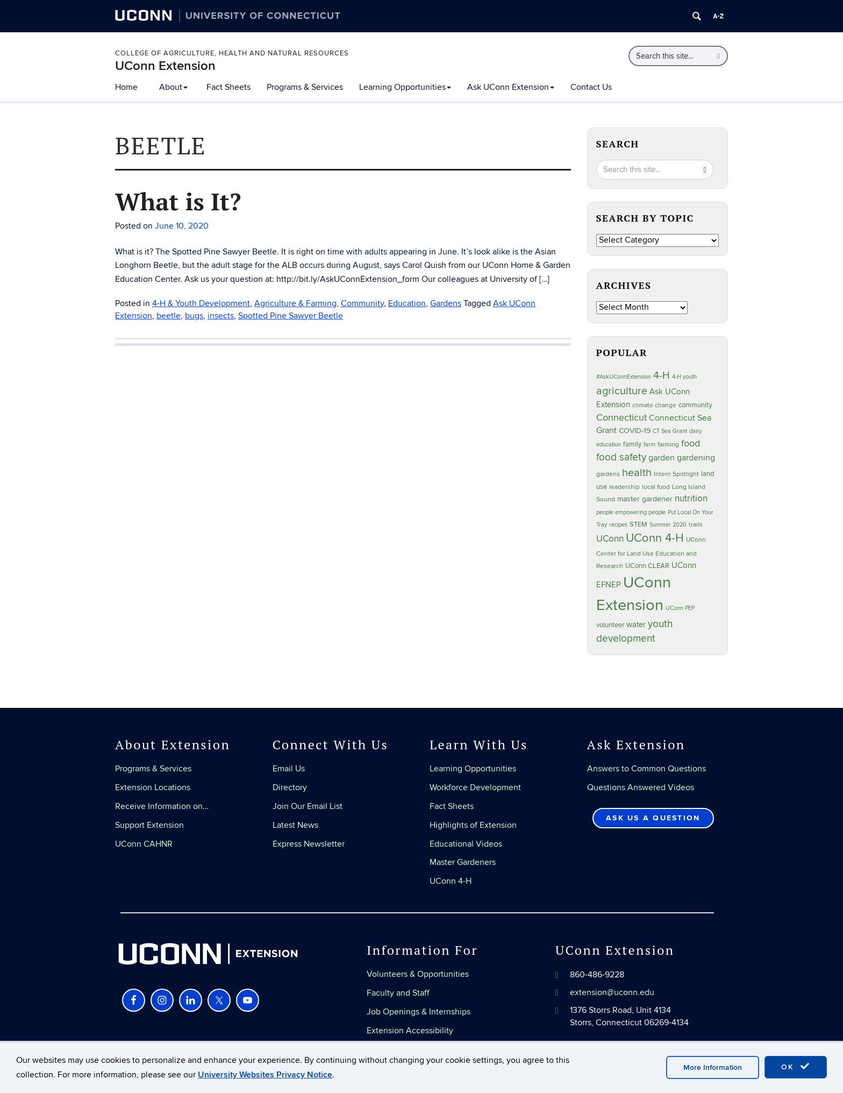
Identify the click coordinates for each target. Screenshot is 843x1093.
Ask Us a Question (653, 817)
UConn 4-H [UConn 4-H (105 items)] (655, 538)
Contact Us (591, 87)
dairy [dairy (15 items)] (695, 431)
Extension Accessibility (410, 1030)
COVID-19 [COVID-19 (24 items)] (635, 431)
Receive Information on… (162, 806)
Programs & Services (305, 87)
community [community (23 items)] (695, 405)
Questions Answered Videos (640, 787)
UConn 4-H (450, 881)
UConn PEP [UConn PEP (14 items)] (680, 608)
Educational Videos (466, 844)
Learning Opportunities (405, 87)
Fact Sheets (228, 87)
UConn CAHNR (144, 844)
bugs (194, 315)
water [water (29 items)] (636, 624)
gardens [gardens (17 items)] (608, 474)
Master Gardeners (463, 862)
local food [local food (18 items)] (656, 487)
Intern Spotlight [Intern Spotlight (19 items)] (676, 474)
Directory (290, 787)
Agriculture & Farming (295, 303)
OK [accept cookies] (795, 1066)
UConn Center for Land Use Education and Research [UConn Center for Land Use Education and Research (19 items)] (651, 553)
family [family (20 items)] (632, 445)
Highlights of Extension (473, 825)
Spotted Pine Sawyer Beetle (290, 315)
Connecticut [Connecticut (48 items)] (621, 417)
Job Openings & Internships (418, 1011)
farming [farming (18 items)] (668, 445)
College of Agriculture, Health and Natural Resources (232, 53)
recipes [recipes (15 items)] (618, 524)
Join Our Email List (307, 806)
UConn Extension (165, 66)
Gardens (445, 303)
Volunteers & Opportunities (418, 974)
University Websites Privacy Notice (265, 1074)
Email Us (289, 768)
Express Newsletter (309, 844)
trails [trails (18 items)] (696, 525)
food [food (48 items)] (690, 443)
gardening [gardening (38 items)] (696, 457)
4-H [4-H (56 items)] (661, 375)
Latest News (295, 825)
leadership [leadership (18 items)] (624, 487)
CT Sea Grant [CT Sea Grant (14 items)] (670, 431)
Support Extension (149, 825)
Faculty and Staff (398, 993)
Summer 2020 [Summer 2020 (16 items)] (668, 524)
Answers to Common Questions (646, 768)
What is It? (178, 201)
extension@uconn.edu (612, 992)
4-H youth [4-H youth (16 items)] (684, 376)
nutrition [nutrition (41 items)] (691, 498)
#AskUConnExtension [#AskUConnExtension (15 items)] (623, 376)
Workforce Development (475, 787)
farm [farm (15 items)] (649, 444)
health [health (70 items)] (637, 472)
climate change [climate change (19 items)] (654, 405)
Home (126, 87)
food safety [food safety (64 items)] (621, 457)
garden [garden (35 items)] (661, 458)
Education (407, 303)
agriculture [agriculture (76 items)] (621, 391)
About (173, 87)
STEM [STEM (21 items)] (638, 524)
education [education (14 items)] (608, 444)
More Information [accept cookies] (712, 1067)
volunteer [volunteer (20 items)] (610, 625)
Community (362, 303)
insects (221, 315)
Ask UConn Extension (510, 87)
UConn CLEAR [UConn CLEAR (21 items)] (647, 566)
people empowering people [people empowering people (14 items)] (631, 512)
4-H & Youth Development (201, 303)
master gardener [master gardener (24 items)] (645, 499)
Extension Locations (152, 787)
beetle (168, 315)
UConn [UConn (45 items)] (610, 538)
